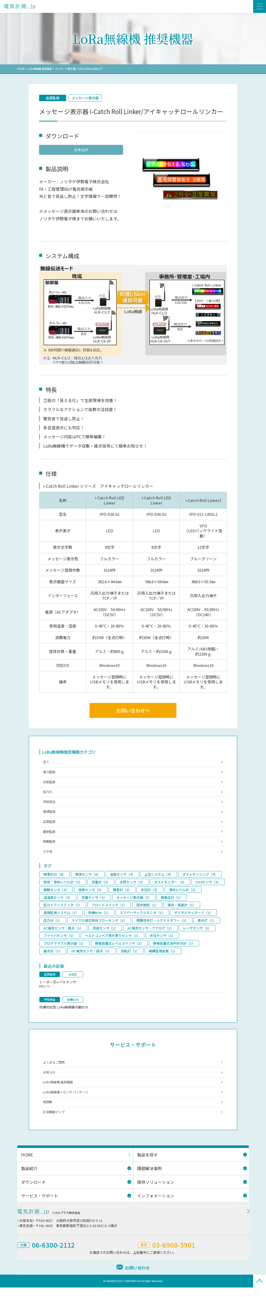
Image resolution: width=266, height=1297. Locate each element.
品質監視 (53, 98)
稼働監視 (50, 846)
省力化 (48, 794)
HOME (21, 69)
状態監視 (50, 784)
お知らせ (50, 1079)
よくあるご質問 (55, 1069)
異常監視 (50, 836)
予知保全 (50, 805)
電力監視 (50, 773)
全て (46, 763)
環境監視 (50, 815)
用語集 (48, 1111)
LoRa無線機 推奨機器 (40, 69)
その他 (48, 857)
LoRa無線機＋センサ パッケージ (67, 1100)
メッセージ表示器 (87, 98)
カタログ (81, 150)
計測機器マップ (55, 1121)
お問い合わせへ (133, 711)
